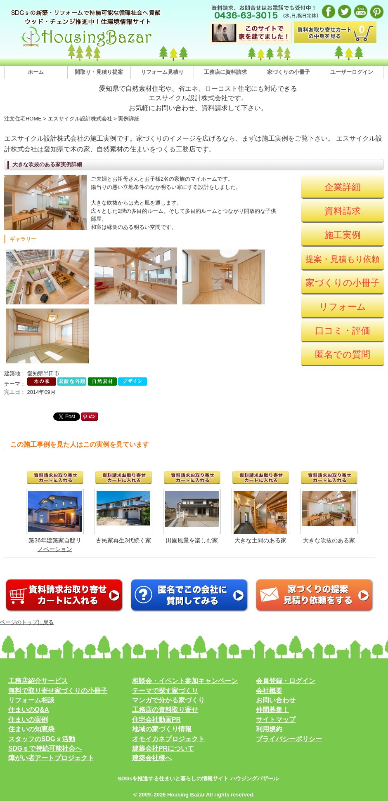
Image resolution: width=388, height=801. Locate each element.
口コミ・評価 (342, 330)
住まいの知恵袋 (31, 729)
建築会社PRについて (163, 748)
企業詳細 (342, 187)
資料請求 (342, 211)
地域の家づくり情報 (162, 729)
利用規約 (269, 729)
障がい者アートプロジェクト (51, 757)
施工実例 (342, 235)
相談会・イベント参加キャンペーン (185, 680)
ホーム (36, 72)
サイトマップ (276, 719)
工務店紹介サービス (38, 680)
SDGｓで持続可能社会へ (45, 748)
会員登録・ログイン (285, 680)
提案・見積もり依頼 (342, 259)
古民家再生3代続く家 (123, 540)
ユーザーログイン (351, 72)
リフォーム (342, 307)
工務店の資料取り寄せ (165, 709)
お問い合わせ (276, 700)
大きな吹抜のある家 (329, 540)
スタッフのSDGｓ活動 (41, 738)
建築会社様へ (152, 757)
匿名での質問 (342, 354)
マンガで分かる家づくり (168, 700)
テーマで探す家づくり (165, 690)
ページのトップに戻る (27, 622)
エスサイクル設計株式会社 (80, 118)
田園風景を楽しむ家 (192, 540)
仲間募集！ (272, 709)
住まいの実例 (28, 719)
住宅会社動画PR (156, 719)
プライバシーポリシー (289, 738)
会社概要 (269, 690)
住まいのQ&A (28, 709)
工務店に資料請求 (225, 72)
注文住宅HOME (23, 118)
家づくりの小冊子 (288, 72)
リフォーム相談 (31, 700)
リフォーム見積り (162, 72)
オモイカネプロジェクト (168, 738)
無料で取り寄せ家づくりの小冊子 (57, 690)
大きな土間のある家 (260, 540)
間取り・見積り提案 (99, 72)
